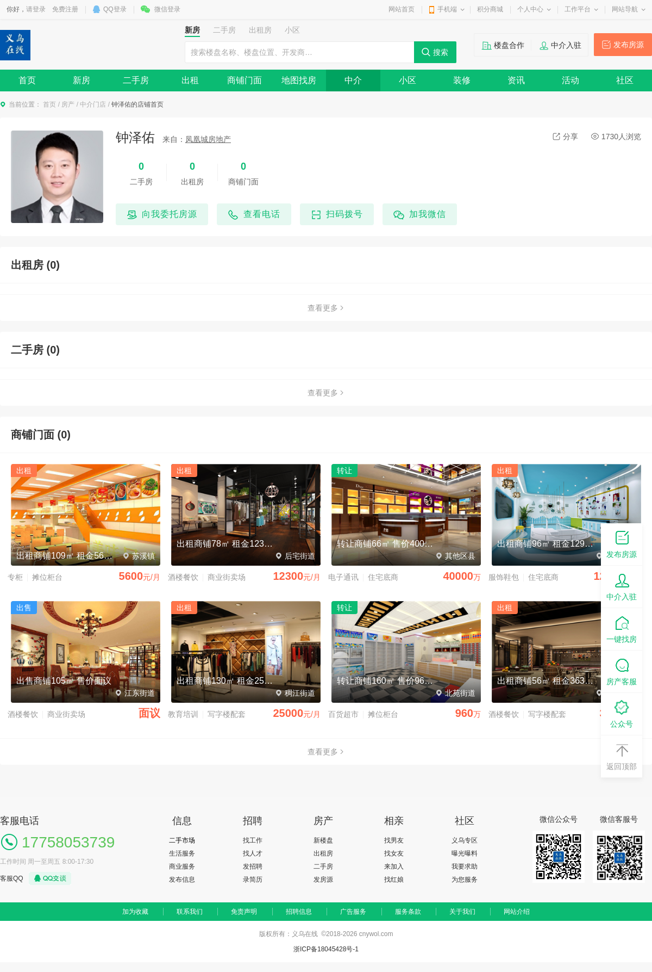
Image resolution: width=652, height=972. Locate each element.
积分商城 (490, 9)
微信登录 (167, 9)
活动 (570, 80)
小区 (407, 80)
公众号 (621, 713)
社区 (625, 80)
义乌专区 (465, 840)
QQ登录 (115, 9)
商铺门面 (244, 80)
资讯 (516, 80)
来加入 (394, 866)
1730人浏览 (616, 136)
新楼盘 (323, 840)
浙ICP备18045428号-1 (326, 949)
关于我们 (462, 911)
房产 (67, 104)
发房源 (323, 879)
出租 (190, 80)
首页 (27, 80)
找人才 (252, 853)
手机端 (447, 9)
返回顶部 (621, 756)
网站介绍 (517, 911)
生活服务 (182, 853)
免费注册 (65, 9)
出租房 (323, 853)
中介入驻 (566, 45)
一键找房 (621, 628)
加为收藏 (135, 911)
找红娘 (394, 879)
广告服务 (353, 911)
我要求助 (465, 866)
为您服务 (465, 879)
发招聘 (252, 866)
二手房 (136, 80)
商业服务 (182, 866)
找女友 (394, 853)
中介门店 (93, 104)
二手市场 (182, 840)
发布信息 (182, 879)
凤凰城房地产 (208, 139)
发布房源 (628, 44)
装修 (462, 80)
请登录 (36, 9)
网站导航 (625, 9)
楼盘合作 (509, 45)
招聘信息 (299, 911)
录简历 (252, 879)
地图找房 (298, 80)
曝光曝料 (465, 853)
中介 (353, 80)
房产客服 (621, 671)
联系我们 (190, 911)
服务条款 (408, 911)
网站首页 (401, 9)
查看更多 (326, 308)
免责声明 (244, 911)
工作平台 (578, 9)
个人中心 (530, 9)
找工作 (252, 840)
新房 (81, 80)
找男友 (394, 840)
